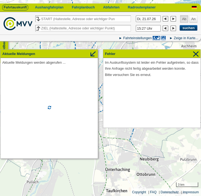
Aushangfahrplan (49, 7)
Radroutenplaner (141, 7)
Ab (184, 19)
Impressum (191, 192)
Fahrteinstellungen (137, 38)
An (193, 19)
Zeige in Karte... (186, 38)
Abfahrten (111, 7)
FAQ (153, 192)
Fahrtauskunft (15, 7)
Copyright (139, 192)
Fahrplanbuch (83, 7)
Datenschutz (170, 192)
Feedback (4, 46)
